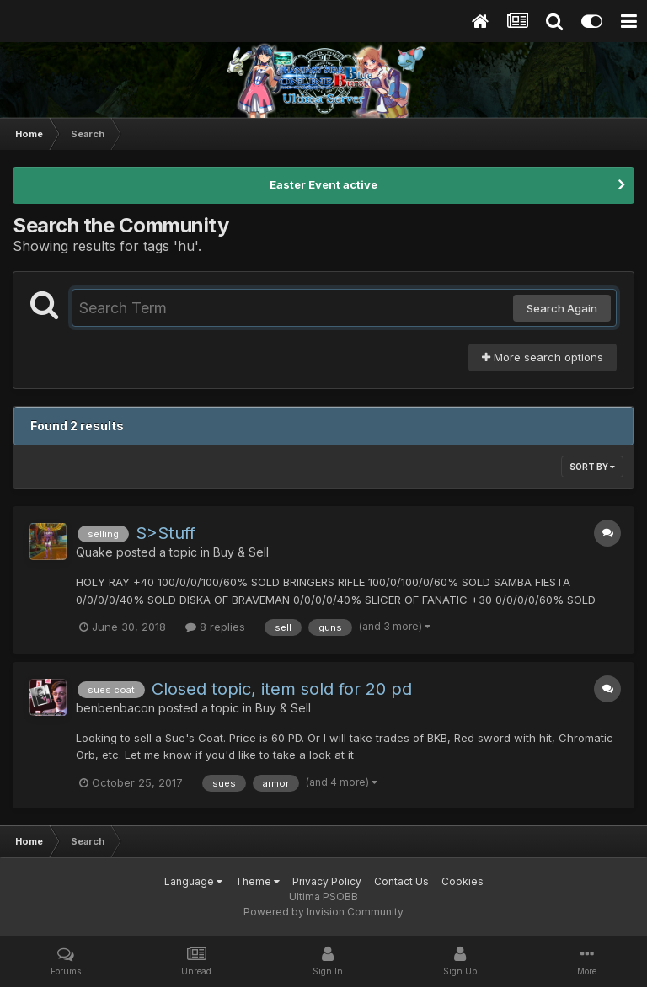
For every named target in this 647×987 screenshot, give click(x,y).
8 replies (215, 626)
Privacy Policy (326, 881)
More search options (542, 357)
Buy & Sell (241, 552)
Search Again (562, 308)
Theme (257, 881)
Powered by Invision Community (323, 911)
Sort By (592, 466)
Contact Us (401, 881)
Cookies (462, 881)
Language (193, 881)
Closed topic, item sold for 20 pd (282, 689)
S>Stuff (165, 533)
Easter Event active (323, 184)
